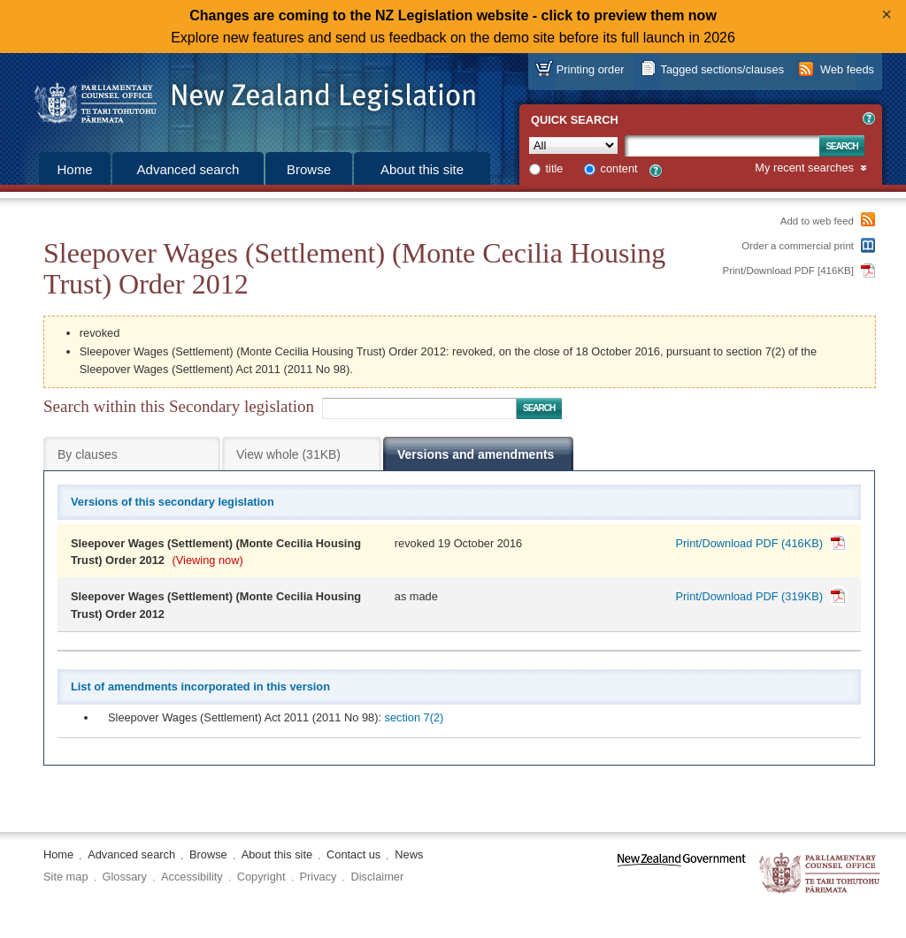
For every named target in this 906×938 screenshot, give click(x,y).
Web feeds (847, 69)
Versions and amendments (475, 454)
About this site (422, 169)
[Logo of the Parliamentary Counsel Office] (247, 97)
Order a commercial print (797, 245)
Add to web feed (817, 221)
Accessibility (192, 876)
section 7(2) (414, 717)
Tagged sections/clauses (722, 69)
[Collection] (573, 145)
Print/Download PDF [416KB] (789, 270)
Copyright (261, 876)
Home (74, 169)
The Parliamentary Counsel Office (820, 874)
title (555, 168)
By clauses (88, 454)
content (619, 168)
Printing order (591, 69)
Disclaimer (376, 876)
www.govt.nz (682, 874)
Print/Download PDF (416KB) (749, 543)
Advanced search (188, 169)
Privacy (318, 876)
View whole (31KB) (288, 454)
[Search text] (722, 145)
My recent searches (804, 168)
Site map (65, 876)
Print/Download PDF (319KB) (749, 596)
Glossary (125, 876)
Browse (309, 169)
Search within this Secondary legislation (178, 406)
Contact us (353, 854)
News (409, 854)
